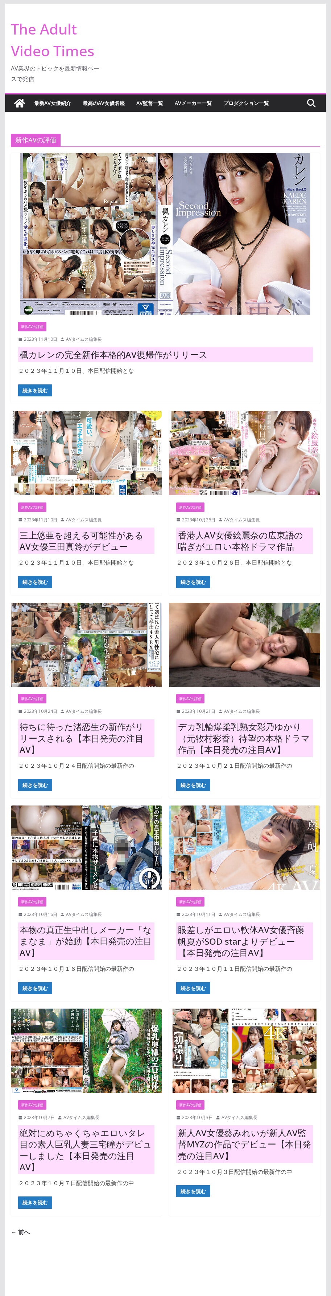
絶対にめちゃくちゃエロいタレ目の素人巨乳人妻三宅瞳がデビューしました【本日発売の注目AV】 (86, 1150)
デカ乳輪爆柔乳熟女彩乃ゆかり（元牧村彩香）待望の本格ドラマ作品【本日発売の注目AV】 (244, 737)
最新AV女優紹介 (52, 103)
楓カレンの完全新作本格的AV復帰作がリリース (114, 354)
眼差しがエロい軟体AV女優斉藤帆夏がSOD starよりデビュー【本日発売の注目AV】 (241, 941)
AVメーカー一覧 (193, 103)
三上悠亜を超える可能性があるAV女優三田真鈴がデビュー (82, 540)
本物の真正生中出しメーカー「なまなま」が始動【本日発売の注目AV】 (86, 941)
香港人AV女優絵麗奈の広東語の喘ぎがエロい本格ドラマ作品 (240, 540)
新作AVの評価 (32, 326)
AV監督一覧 (149, 103)
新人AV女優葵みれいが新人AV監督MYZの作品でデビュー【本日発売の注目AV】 (244, 1144)
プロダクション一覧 (246, 103)
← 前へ (20, 1232)
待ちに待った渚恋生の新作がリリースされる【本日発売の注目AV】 (82, 737)
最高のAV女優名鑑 (104, 103)
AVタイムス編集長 (84, 339)
